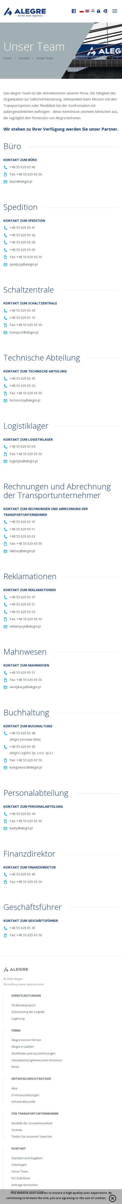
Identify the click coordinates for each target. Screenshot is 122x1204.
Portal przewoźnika (92, 10)
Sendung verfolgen (104, 10)
